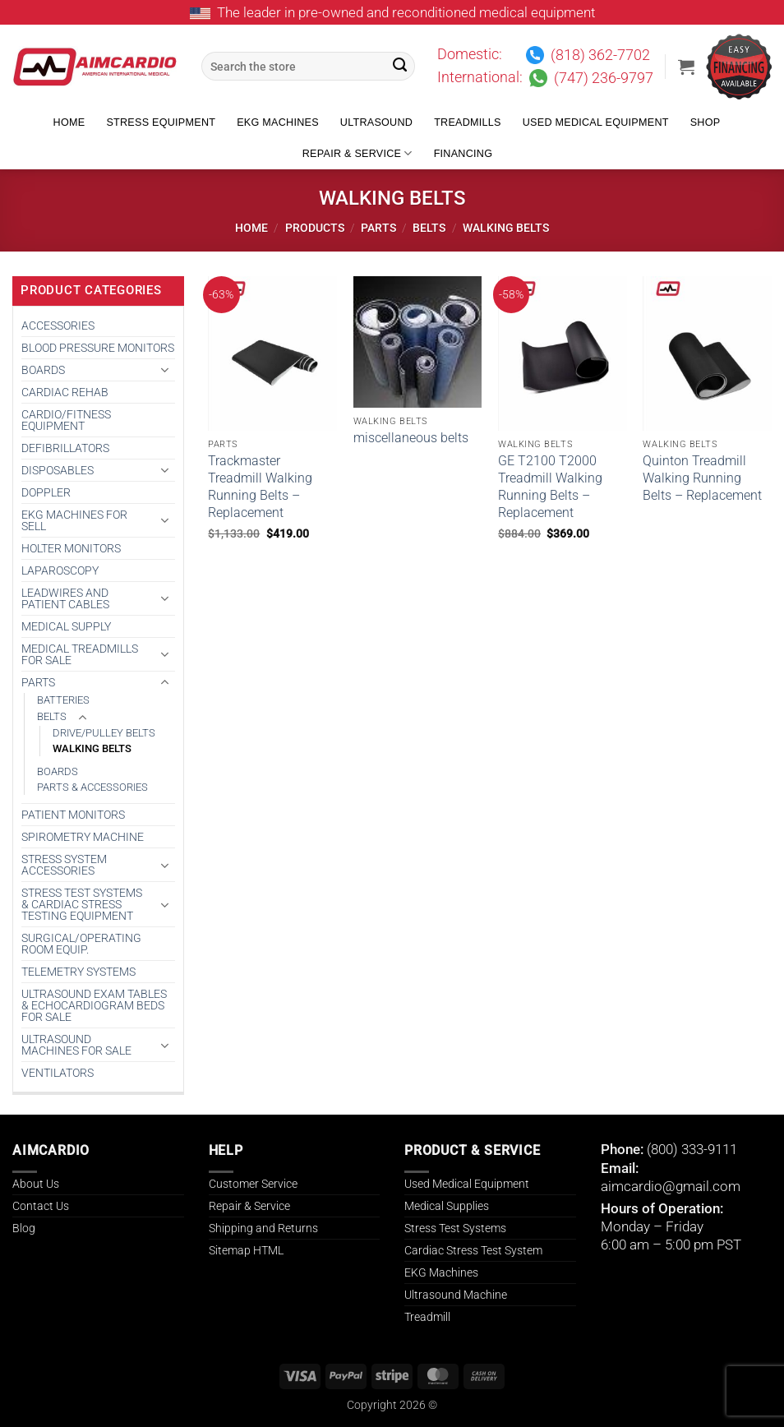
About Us (35, 1183)
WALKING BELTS (92, 748)
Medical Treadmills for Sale (79, 654)
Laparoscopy (60, 570)
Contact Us (40, 1205)
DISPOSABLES (57, 470)
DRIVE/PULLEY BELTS (104, 733)
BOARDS (43, 369)
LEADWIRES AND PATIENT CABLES (65, 598)
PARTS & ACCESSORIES (92, 787)
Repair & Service (357, 153)
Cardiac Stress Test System (473, 1250)
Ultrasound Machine (455, 1294)
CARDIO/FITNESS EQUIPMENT (66, 420)
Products (314, 227)
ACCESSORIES (58, 325)
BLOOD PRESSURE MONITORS (97, 347)
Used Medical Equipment (596, 122)
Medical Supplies (446, 1205)
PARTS (378, 227)
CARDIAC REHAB (64, 392)
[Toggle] (165, 370)
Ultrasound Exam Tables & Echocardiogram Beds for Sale (94, 1005)
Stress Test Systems (455, 1228)
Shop (705, 122)
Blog (23, 1228)
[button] (686, 66)
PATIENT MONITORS (73, 814)
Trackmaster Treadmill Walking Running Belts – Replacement (260, 486)
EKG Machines (278, 122)
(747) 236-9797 (603, 78)
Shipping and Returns (263, 1228)
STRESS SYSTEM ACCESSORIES (64, 864)
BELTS (429, 227)
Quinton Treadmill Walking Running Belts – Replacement (702, 478)
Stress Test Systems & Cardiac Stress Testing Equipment (81, 904)
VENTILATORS (57, 1072)
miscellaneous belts (410, 438)
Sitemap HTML (246, 1250)
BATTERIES (63, 700)
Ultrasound (376, 122)
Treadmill (427, 1316)
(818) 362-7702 (600, 55)
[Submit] (400, 66)
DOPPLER (46, 492)
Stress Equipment (160, 122)
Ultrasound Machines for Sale (76, 1044)
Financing (463, 153)
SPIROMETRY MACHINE (82, 836)
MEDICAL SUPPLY (66, 626)
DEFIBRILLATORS (65, 448)
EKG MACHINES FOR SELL (74, 520)
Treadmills (467, 122)
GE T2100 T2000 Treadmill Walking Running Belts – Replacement (550, 486)
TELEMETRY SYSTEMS (78, 971)
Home (69, 122)
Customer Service (253, 1183)
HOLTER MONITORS (71, 548)
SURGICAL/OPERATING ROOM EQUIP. (81, 943)
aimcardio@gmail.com (670, 1186)
